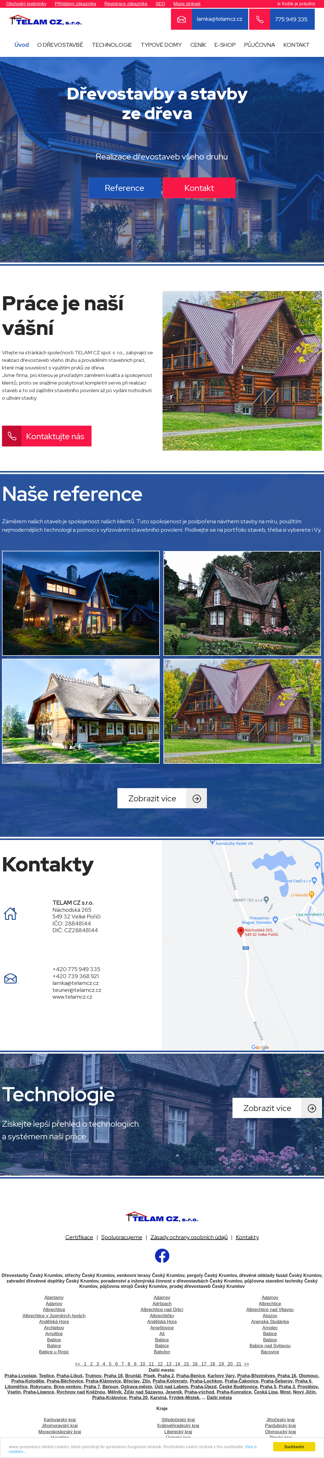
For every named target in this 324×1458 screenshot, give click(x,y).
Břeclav (132, 1381)
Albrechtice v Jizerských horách (53, 1315)
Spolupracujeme (121, 1237)
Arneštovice (162, 1327)
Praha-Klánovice (103, 1381)
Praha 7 (92, 1386)
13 (168, 1364)
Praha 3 (287, 1386)
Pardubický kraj (280, 1425)
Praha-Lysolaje (20, 1375)
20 (229, 1364)
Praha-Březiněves (256, 1375)
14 (177, 1364)
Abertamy (53, 1297)
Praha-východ (199, 1392)
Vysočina (60, 1437)
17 (203, 1364)
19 (220, 1364)
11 (150, 1364)
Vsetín (14, 1392)
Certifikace (79, 1237)
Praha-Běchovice (65, 1381)
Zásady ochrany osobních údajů (189, 1237)
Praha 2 (166, 1375)
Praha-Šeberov (277, 1381)
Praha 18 (113, 1375)
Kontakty (247, 1237)
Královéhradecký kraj (178, 1425)
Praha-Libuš (69, 1375)
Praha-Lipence (38, 1392)
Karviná (158, 1397)
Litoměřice (16, 1386)
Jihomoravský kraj (60, 1425)
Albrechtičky (162, 1315)
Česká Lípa (265, 1392)
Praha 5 (268, 1386)
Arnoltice (54, 1333)
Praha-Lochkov (206, 1381)
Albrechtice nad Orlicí (162, 1309)
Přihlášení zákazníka (75, 3)
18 (211, 1364)
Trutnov (93, 1375)
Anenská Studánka (270, 1321)
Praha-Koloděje (27, 1381)
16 (194, 1364)
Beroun (110, 1386)
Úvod (22, 44)
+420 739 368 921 (76, 976)
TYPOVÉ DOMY (161, 44)
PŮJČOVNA (259, 44)
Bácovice (270, 1352)
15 (185, 1364)
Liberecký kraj (178, 1431)
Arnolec (270, 1327)
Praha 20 (138, 1397)
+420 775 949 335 (76, 969)
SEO (160, 3)
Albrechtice (270, 1303)
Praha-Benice (190, 1375)
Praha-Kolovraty (170, 1381)
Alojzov (270, 1315)
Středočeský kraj (178, 1419)
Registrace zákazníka (125, 3)
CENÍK (198, 44)
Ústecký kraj (178, 1437)
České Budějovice (238, 1386)
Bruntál (133, 1375)
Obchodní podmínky (26, 3)
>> (246, 1364)
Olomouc (308, 1375)
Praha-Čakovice (242, 1381)
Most (285, 1392)
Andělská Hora (54, 1321)
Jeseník (173, 1392)
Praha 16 (286, 1375)
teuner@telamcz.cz (77, 990)
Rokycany (40, 1386)
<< (78, 1364)
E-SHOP (225, 44)
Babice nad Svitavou (270, 1345)
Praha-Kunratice (234, 1392)
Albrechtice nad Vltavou (270, 1309)
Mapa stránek (186, 3)
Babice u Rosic (54, 1352)
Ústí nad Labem (171, 1386)
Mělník (115, 1392)
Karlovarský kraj (60, 1419)
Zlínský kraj (280, 1437)
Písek (149, 1375)
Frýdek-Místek (184, 1397)
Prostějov (307, 1386)
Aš (162, 1333)
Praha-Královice (109, 1397)
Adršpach (162, 1303)
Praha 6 (303, 1381)
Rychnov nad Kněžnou (81, 1392)
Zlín (146, 1381)
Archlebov (54, 1327)
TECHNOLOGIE (112, 44)
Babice (270, 1333)
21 (238, 1364)
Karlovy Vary (221, 1375)
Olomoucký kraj (280, 1431)
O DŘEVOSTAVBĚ (60, 44)
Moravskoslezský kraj (59, 1431)
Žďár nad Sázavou (143, 1392)
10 (142, 1364)
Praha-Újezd (203, 1386)
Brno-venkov (67, 1386)
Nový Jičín (304, 1392)
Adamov (162, 1297)
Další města (219, 1397)
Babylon (162, 1352)
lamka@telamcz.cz (76, 983)
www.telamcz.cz (72, 996)
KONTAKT (297, 44)
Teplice (46, 1375)
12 (159, 1364)
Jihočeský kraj (280, 1419)
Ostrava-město (136, 1386)
